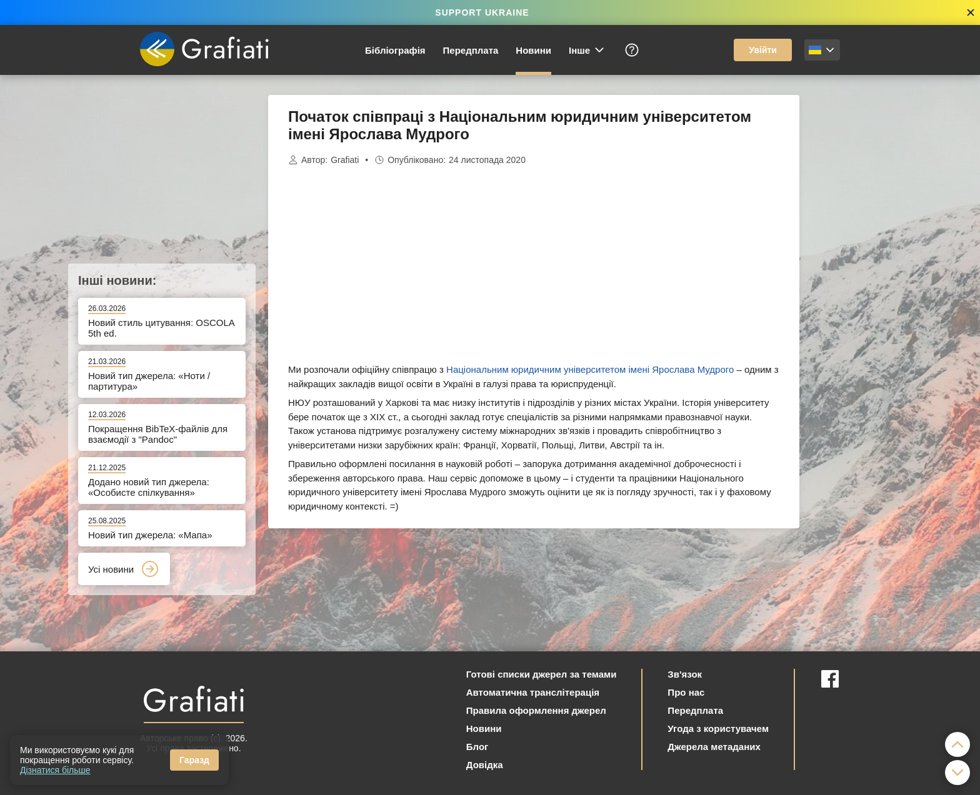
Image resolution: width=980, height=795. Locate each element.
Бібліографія (395, 50)
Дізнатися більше (55, 770)
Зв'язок (685, 674)
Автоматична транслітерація (532, 692)
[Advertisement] (862, 282)
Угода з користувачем (718, 728)
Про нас (686, 692)
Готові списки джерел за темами (541, 674)
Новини (533, 50)
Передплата (471, 50)
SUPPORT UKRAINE (482, 12)
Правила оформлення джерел (536, 710)
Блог (477, 746)
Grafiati (345, 160)
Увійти (763, 50)
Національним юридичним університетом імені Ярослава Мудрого (590, 369)
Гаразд (194, 760)
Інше (587, 50)
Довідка (484, 764)
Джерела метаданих (714, 746)
